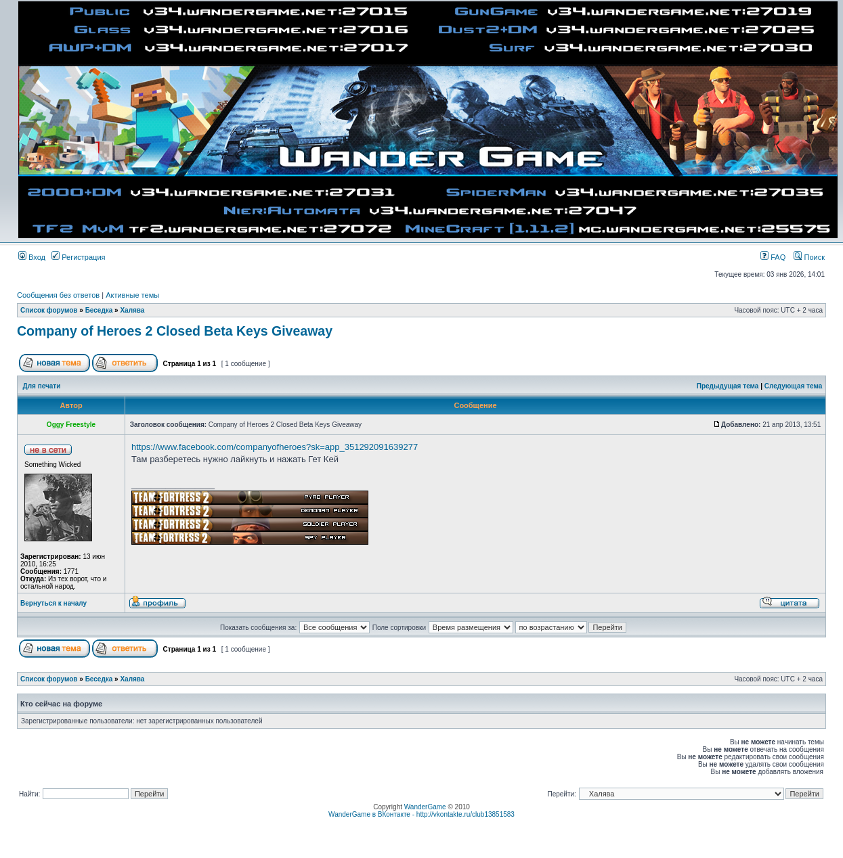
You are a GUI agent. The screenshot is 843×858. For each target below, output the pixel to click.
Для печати (42, 386)
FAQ (772, 257)
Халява (132, 310)
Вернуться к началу (53, 603)
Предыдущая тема (728, 386)
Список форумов (49, 310)
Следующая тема (793, 386)
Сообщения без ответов (58, 295)
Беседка (99, 310)
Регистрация (78, 257)
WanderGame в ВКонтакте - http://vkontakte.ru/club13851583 (421, 814)
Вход (31, 257)
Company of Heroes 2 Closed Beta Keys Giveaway (174, 330)
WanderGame (425, 807)
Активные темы (132, 295)
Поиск (809, 257)
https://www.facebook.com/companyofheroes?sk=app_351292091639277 (274, 447)
